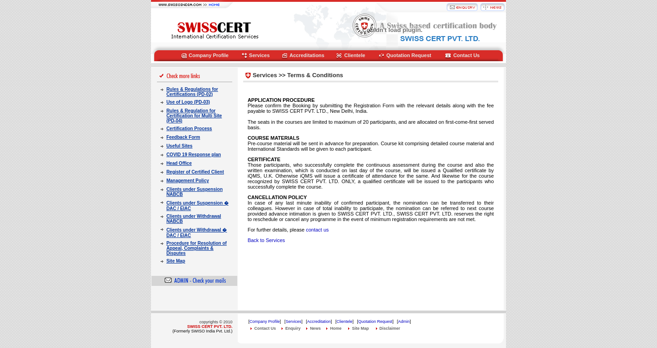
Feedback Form (183, 137)
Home (335, 328)
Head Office (179, 163)
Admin (404, 321)
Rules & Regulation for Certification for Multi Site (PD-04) (194, 115)
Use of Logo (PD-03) (188, 102)
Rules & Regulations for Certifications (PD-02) (192, 92)
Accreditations (307, 55)
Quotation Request (408, 55)
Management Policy (188, 180)
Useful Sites (180, 145)
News (315, 328)
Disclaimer (390, 328)
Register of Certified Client (195, 171)
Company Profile (209, 55)
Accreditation (319, 321)
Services (259, 55)
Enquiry (293, 328)
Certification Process (189, 128)
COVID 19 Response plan (194, 154)
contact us (317, 229)
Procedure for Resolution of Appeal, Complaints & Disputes (197, 248)
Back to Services (266, 240)
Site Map (176, 261)
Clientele (354, 55)
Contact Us (466, 55)
